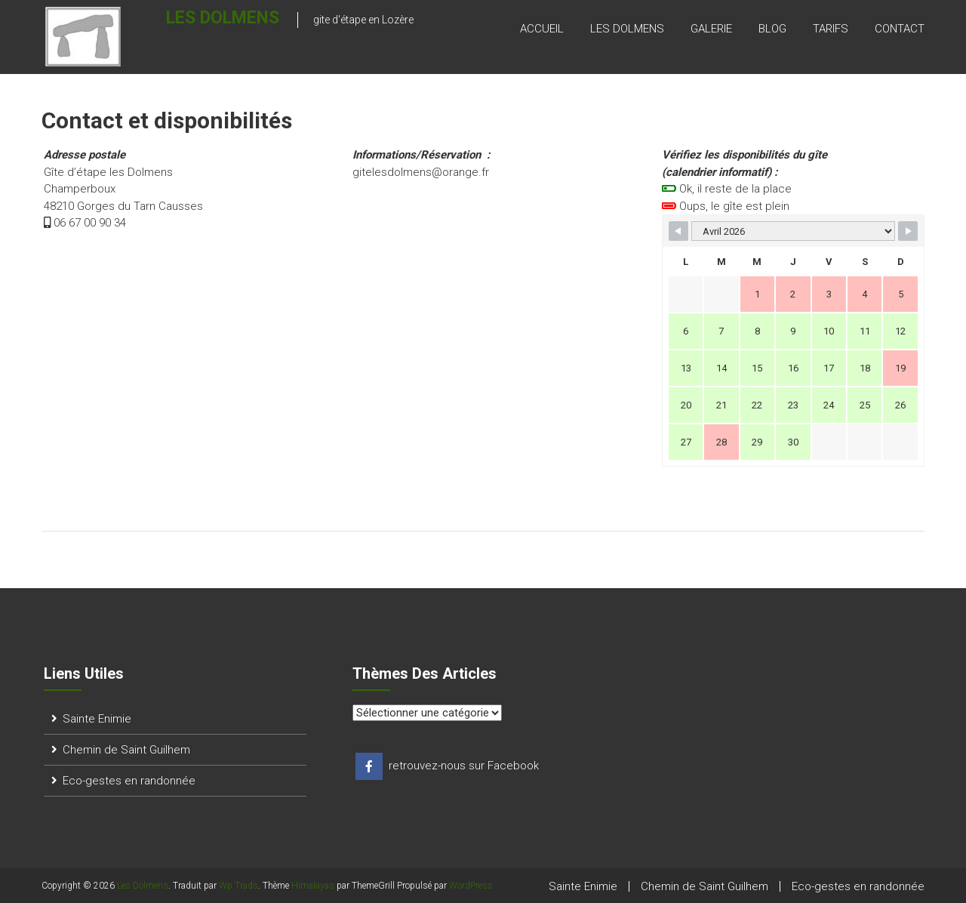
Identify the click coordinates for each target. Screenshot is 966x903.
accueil (542, 29)
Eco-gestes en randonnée (129, 780)
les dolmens (627, 29)
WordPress (471, 885)
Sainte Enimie (97, 719)
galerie (711, 29)
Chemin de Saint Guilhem (126, 750)
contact (899, 29)
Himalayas (312, 885)
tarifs (830, 29)
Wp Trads (238, 885)
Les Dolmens (192, 27)
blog (772, 29)
